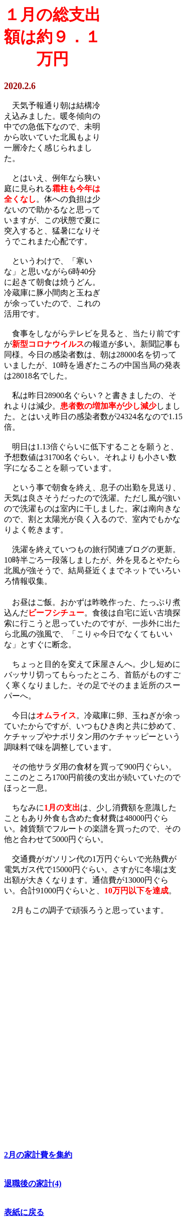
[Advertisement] (142, 164)
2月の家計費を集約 (38, 1155)
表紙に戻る (24, 1212)
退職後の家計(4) (33, 1183)
